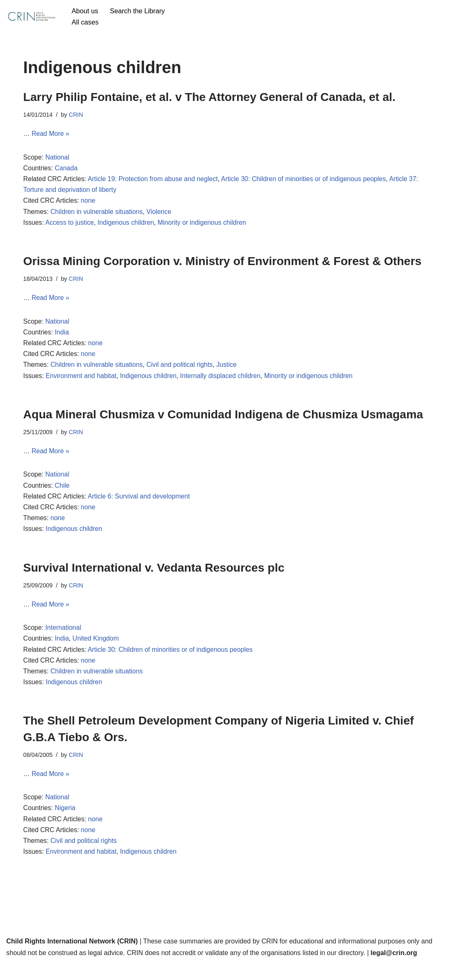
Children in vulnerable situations (98, 215)
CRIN (76, 114)
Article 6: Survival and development (141, 505)
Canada (67, 169)
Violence (161, 215)
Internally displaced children (224, 382)
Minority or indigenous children (206, 226)
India (62, 337)
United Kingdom (97, 650)
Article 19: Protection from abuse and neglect (155, 180)
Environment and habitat (82, 382)
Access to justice (70, 226)
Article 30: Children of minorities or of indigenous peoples (309, 180)
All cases (85, 22)
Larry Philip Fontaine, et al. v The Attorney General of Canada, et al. (209, 97)
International (64, 639)
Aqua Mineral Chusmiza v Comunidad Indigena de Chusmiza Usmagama (223, 421)
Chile (62, 493)
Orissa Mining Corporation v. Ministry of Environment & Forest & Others (222, 264)
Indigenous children (128, 226)
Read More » (51, 134)
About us (85, 11)
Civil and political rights (183, 371)
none (89, 203)
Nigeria (66, 823)
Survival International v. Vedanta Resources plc (153, 577)
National (58, 158)
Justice (230, 371)
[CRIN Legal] (31, 16)
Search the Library (139, 11)
